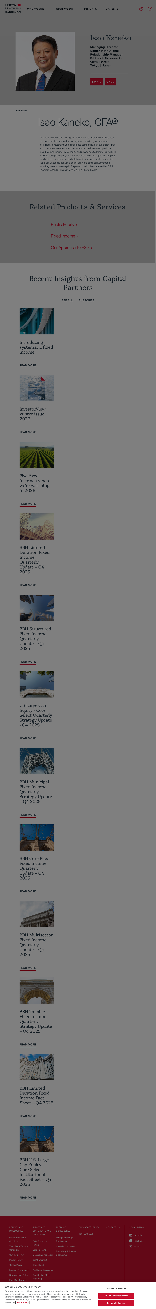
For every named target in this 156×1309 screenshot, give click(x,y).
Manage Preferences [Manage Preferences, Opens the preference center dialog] (116, 1288)
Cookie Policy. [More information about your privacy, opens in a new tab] (22, 1302)
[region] (78, 1295)
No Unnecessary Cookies (116, 1295)
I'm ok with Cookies (116, 1303)
